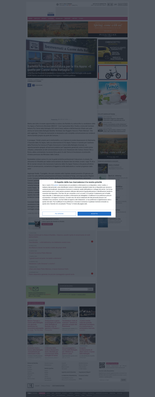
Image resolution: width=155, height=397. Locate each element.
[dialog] (77, 198)
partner (56, 185)
